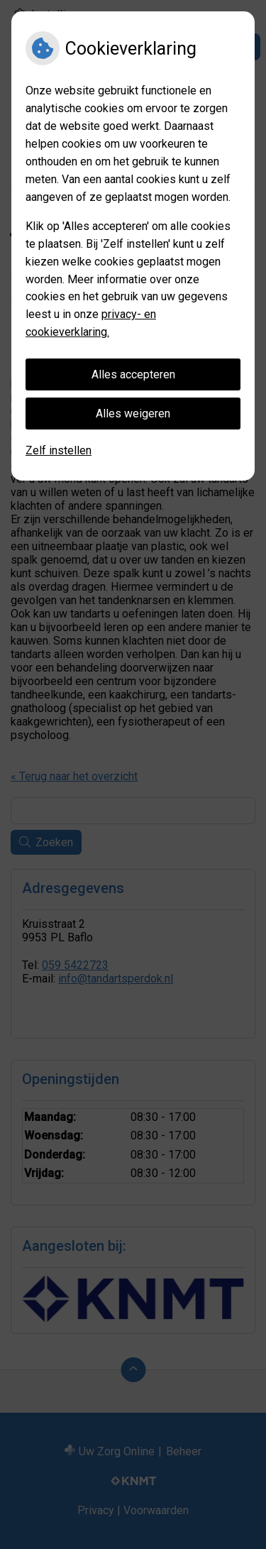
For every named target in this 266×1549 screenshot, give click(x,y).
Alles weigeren (133, 413)
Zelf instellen (59, 450)
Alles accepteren (133, 374)
